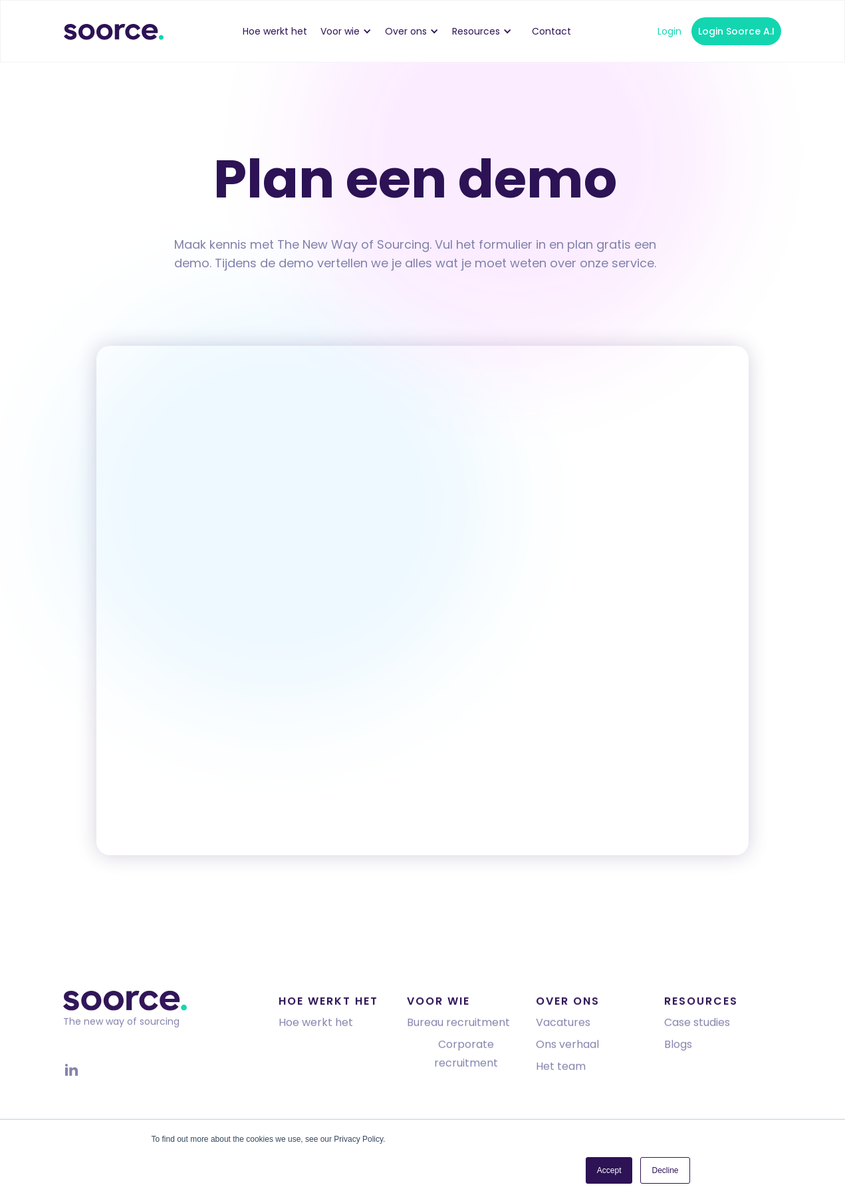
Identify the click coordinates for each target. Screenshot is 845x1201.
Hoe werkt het (316, 1024)
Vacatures (563, 1024)
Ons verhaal (567, 1046)
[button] (352, 31)
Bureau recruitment (458, 1024)
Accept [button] (609, 1170)
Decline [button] (665, 1170)
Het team (561, 1068)
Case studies (697, 1024)
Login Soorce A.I (736, 31)
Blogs (678, 1046)
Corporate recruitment (466, 1056)
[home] (114, 31)
